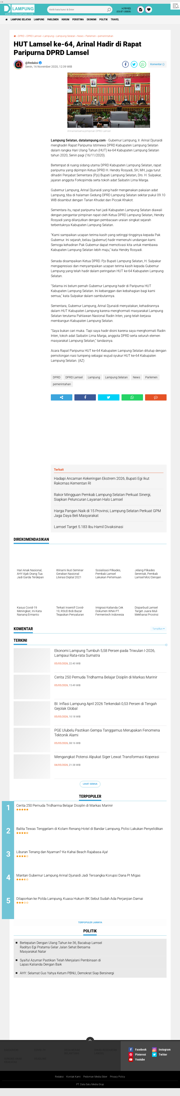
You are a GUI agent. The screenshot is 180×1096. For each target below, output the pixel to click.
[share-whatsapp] (142, 64)
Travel (144, 19)
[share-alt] (61, 397)
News (89, 36)
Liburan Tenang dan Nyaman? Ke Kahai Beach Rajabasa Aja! (87, 856)
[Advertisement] (30, 135)
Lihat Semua (90, 784)
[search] (79, 9)
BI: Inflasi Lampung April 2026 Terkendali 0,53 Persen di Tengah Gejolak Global (107, 708)
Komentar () (157, 64)
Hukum (81, 19)
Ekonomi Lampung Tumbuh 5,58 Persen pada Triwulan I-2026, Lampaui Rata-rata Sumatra (107, 655)
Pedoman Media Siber (96, 1084)
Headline (40, 1066)
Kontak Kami (71, 1084)
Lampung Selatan (25, 19)
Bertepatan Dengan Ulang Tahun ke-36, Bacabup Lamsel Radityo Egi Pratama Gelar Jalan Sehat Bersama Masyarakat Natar (61, 954)
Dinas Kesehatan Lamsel (105, 1059)
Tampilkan (159, 628)
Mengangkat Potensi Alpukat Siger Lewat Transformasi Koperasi (102, 761)
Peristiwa (98, 19)
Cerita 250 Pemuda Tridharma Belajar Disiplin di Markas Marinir (109, 681)
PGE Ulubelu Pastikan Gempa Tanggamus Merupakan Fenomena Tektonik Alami (103, 734)
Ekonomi (115, 19)
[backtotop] (90, 1048)
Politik (130, 19)
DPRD (22, 36)
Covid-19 (39, 1057)
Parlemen (65, 19)
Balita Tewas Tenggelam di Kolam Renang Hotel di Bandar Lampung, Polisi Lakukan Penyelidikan (95, 834)
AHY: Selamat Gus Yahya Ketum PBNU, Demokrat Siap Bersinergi (67, 981)
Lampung (48, 19)
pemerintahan (119, 36)
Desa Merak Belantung (72, 1059)
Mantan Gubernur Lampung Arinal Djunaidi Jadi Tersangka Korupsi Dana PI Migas (93, 884)
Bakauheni (11, 1057)
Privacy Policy (121, 1084)
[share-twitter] (134, 64)
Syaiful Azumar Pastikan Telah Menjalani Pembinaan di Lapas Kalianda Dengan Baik (60, 970)
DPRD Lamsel (36, 36)
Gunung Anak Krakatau (13, 1067)
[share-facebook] (125, 64)
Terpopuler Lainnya (90, 930)
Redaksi (55, 1084)
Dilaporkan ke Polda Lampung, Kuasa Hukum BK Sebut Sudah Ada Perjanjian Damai (93, 909)
